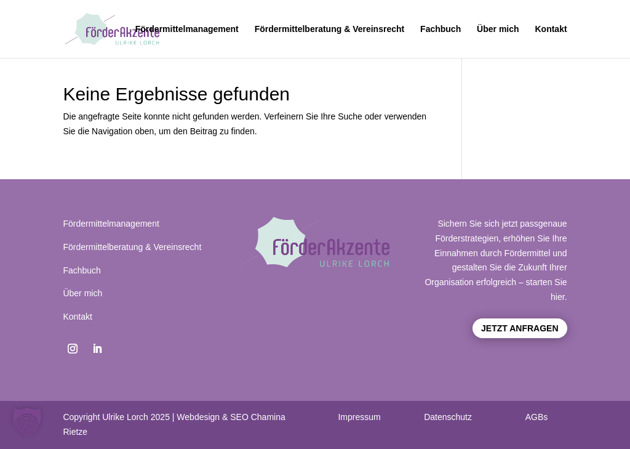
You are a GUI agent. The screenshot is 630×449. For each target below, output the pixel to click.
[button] (27, 422)
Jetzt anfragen (519, 328)
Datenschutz (448, 417)
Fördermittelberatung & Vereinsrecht (330, 29)
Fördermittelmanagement (187, 29)
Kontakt (551, 29)
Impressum (359, 417)
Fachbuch (440, 29)
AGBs (536, 417)
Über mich (498, 29)
